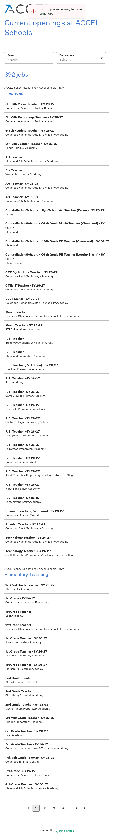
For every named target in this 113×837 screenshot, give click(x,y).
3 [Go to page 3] (54, 808)
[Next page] (84, 808)
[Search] (29, 60)
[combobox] (59, 60)
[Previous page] (28, 808)
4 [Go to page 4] (63, 808)
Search (11, 55)
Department (66, 55)
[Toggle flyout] (102, 58)
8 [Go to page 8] (77, 808)
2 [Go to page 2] (45, 808)
